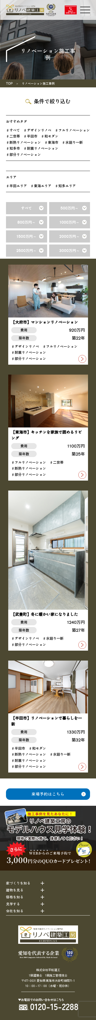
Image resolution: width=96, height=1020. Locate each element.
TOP (9, 83)
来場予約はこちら (47, 794)
